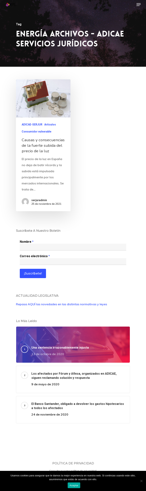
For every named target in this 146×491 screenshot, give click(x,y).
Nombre (26, 242)
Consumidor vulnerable (36, 131)
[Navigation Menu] (138, 4)
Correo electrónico (35, 256)
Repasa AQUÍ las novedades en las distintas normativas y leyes (61, 304)
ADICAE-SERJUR (32, 124)
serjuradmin (39, 200)
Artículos (50, 124)
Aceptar (74, 485)
